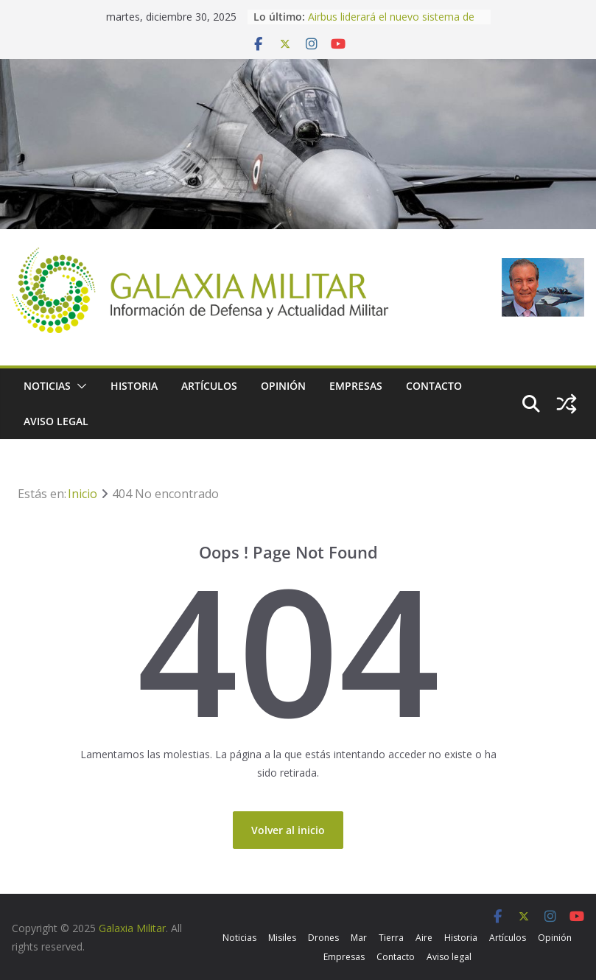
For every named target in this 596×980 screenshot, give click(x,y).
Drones (323, 937)
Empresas (355, 386)
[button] (79, 386)
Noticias (47, 386)
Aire (424, 937)
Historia (134, 386)
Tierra (391, 937)
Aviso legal (56, 421)
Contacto (434, 386)
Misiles (282, 937)
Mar (359, 937)
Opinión (283, 386)
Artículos (209, 386)
